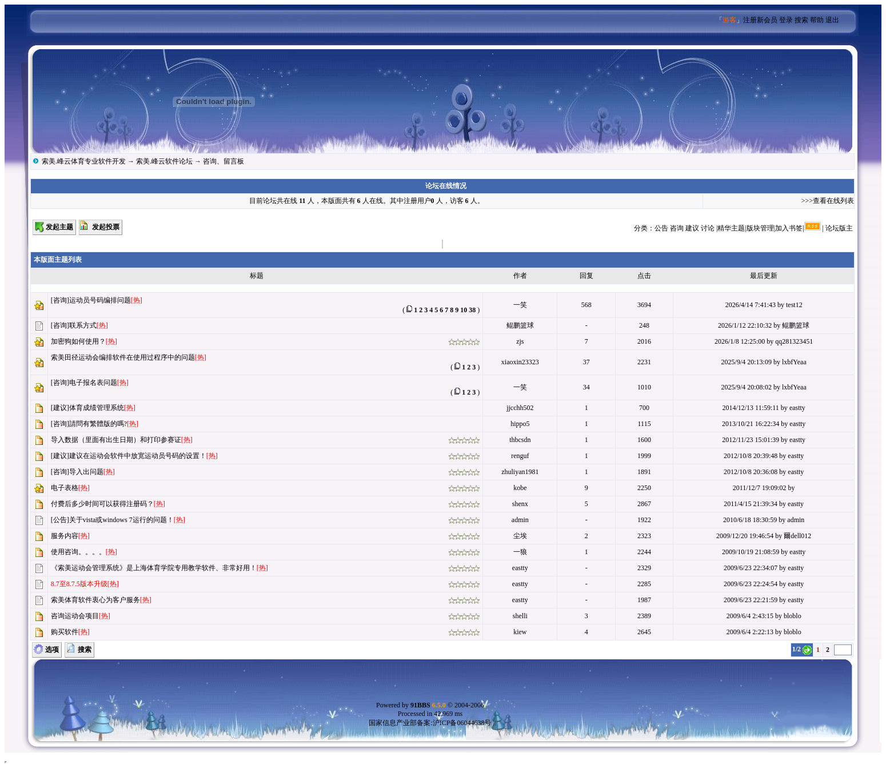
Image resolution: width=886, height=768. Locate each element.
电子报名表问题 (93, 383)
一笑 (520, 305)
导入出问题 (86, 472)
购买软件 (64, 632)
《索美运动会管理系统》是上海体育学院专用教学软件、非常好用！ (154, 568)
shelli (520, 616)
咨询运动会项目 (75, 616)
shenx (520, 504)
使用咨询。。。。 (78, 552)
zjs (520, 341)
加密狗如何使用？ (78, 341)
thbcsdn (519, 440)
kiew (519, 632)
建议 (692, 228)
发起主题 (59, 227)
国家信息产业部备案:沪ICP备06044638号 (430, 723)
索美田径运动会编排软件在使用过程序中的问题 (123, 357)
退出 (832, 20)
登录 (786, 20)
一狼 (520, 552)
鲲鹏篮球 (520, 325)
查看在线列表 (833, 201)
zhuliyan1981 (519, 472)
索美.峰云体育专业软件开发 (84, 161)
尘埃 (520, 536)
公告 (661, 228)
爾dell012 (797, 536)
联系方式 (83, 325)
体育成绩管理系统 (96, 408)
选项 (52, 650)
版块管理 (760, 228)
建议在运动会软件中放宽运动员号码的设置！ (137, 456)
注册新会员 (760, 20)
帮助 (817, 20)
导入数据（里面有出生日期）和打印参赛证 (116, 440)
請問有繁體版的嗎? (98, 424)
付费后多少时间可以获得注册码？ (102, 504)
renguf (520, 456)
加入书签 (789, 228)
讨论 (708, 228)
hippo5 (519, 424)
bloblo (792, 616)
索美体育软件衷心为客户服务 (95, 600)
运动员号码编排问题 (100, 300)
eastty (797, 408)
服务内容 (64, 536)
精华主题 (731, 228)
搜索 (801, 20)
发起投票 (105, 227)
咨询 (677, 228)
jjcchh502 (519, 408)
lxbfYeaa (794, 362)
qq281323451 (794, 341)
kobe (519, 488)
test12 (794, 305)
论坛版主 (839, 228)
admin (520, 520)
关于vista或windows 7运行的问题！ (121, 520)
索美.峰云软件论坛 (164, 161)
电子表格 (64, 488)
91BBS (428, 705)
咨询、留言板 (223, 161)
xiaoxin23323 (520, 362)
